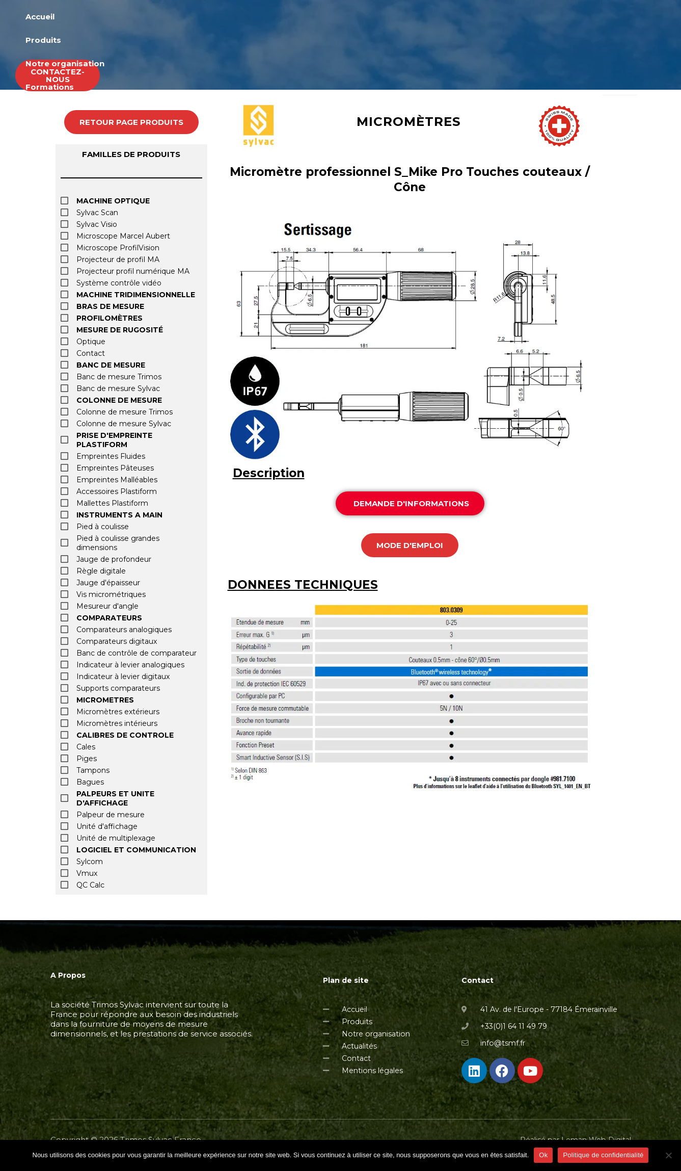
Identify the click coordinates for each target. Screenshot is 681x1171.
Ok (543, 1155)
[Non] (668, 1155)
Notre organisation (422, 18)
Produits (345, 18)
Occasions (634, 18)
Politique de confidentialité (603, 1155)
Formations (506, 18)
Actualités (571, 18)
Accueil (292, 18)
